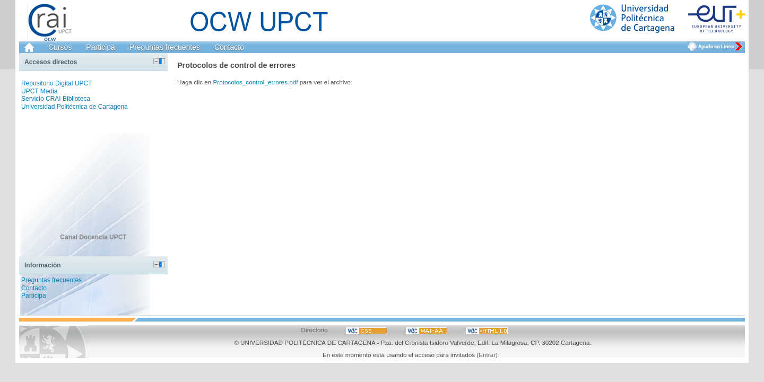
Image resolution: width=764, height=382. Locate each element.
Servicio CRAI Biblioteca (55, 98)
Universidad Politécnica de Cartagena (74, 106)
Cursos (60, 47)
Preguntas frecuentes (164, 47)
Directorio (314, 329)
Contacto (229, 47)
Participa (100, 47)
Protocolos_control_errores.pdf (255, 82)
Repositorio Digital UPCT (56, 83)
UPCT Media (39, 91)
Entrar (487, 354)
